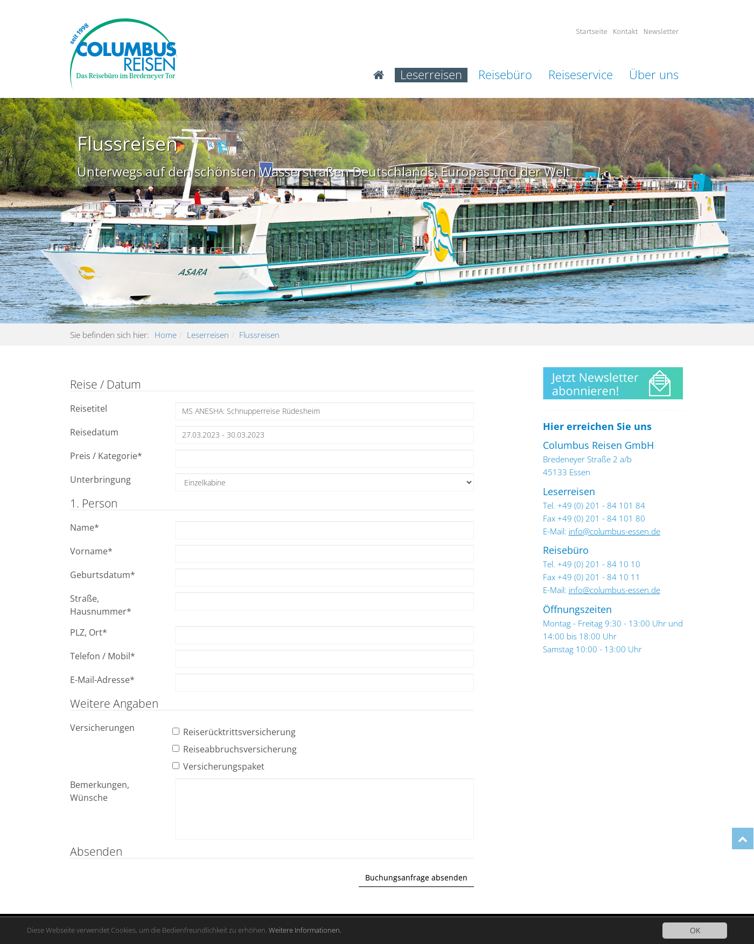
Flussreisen (259, 334)
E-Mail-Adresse (102, 680)
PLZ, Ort (88, 632)
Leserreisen (431, 75)
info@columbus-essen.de (614, 531)
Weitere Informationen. (328, 930)
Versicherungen (102, 728)
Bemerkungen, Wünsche (99, 791)
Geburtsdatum (102, 575)
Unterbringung (100, 479)
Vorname (91, 551)
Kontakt (625, 31)
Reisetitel (88, 408)
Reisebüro (505, 75)
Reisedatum (94, 432)
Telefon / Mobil (102, 656)
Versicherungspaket (219, 766)
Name (84, 527)
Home (166, 334)
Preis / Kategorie (106, 456)
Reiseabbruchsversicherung (236, 749)
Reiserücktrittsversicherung (235, 732)
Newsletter (661, 31)
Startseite (592, 31)
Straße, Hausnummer (100, 605)
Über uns (654, 75)
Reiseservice (580, 75)
